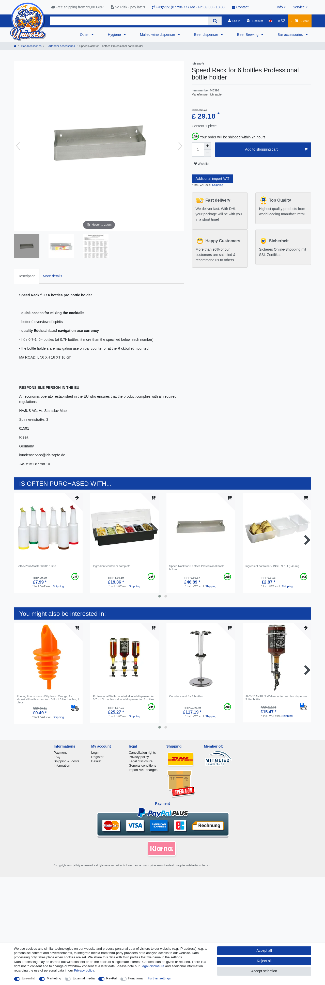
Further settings (159, 978)
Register (97, 757)
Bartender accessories (60, 45)
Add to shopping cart (276, 149)
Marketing (54, 978)
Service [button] (299, 7)
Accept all (264, 950)
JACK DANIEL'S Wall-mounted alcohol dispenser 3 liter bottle (276, 698)
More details (52, 276)
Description (27, 276)
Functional (136, 978)
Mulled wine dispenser (158, 35)
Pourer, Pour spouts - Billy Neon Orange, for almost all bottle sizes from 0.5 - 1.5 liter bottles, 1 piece (48, 699)
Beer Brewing (248, 35)
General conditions (142, 765)
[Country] (270, 20)
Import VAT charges (143, 770)
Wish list (201, 164)
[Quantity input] (198, 149)
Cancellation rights (142, 752)
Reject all (264, 961)
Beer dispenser (206, 35)
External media (84, 978)
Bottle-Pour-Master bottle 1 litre (36, 566)
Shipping (217, 184)
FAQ (57, 757)
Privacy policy (139, 757)
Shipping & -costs (66, 761)
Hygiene (115, 35)
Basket (96, 761)
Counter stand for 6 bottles (186, 696)
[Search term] (129, 21)
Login (95, 752)
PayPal (111, 978)
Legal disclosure (141, 761)
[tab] (26, 276)
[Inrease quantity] (207, 146)
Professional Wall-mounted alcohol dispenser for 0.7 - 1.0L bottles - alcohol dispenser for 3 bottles (123, 698)
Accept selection (264, 971)
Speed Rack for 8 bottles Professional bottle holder (197, 567)
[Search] (214, 21)
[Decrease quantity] (207, 153)
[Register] (255, 20)
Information (62, 765)
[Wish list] (281, 20)
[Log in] (234, 20)
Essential (28, 978)
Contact (240, 7)
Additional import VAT (212, 178)
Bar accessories (290, 35)
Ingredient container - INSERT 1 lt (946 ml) (272, 566)
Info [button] (280, 7)
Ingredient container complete (111, 566)
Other (85, 35)
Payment (60, 752)
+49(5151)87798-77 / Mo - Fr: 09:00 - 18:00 (188, 7)
